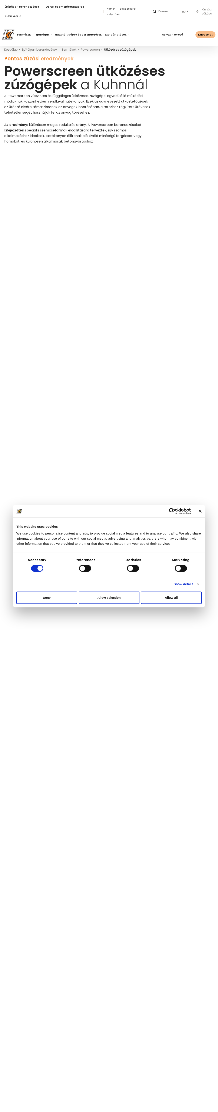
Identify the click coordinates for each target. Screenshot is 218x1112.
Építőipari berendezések (22, 7)
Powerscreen (90, 49)
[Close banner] (200, 511)
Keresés (62, 159)
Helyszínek (113, 14)
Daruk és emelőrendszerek (65, 7)
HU (184, 11)
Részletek (89, 296)
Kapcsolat (205, 34)
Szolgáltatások (117, 34)
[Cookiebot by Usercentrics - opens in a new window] (172, 511)
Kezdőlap (11, 49)
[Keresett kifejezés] (31, 159)
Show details (184, 584)
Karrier (111, 8)
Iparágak (44, 34)
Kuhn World (13, 16)
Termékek (25, 34)
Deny (47, 597)
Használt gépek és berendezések (78, 34)
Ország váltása (204, 12)
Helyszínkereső (172, 34)
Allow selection (108, 597)
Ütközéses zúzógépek (24, 296)
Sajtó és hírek (128, 8)
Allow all (171, 597)
